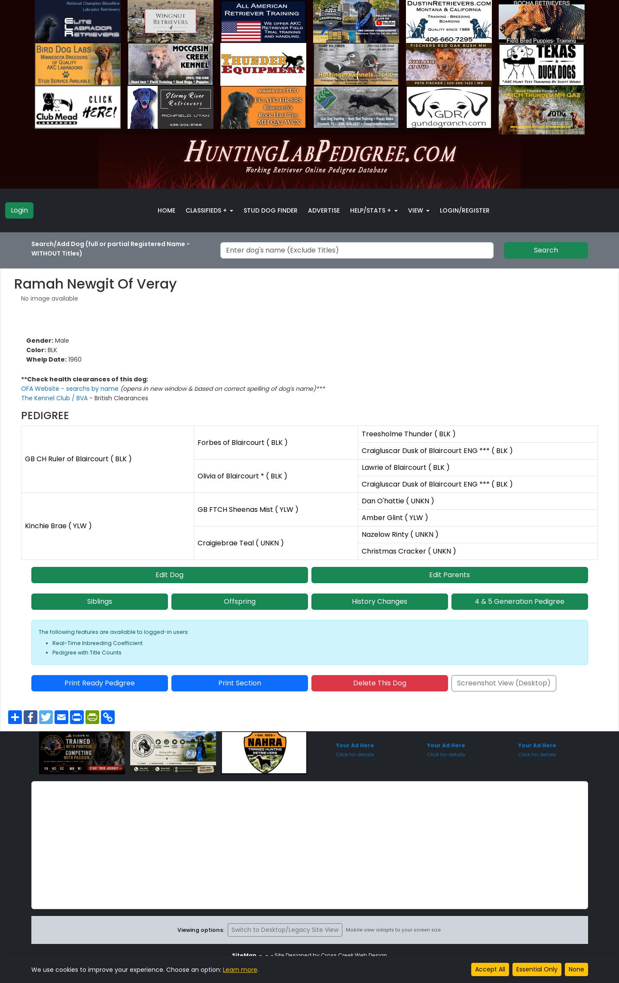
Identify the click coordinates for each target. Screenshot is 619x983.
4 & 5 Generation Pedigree (519, 601)
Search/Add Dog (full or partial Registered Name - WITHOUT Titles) (110, 249)
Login (19, 210)
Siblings (99, 601)
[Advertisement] (309, 845)
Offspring (240, 601)
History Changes (379, 601)
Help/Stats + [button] (371, 210)
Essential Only (537, 969)
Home (166, 210)
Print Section (239, 683)
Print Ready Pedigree (99, 683)
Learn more (240, 969)
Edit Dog (169, 575)
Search (546, 250)
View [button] (416, 210)
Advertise (324, 210)
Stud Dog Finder (271, 210)
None (576, 969)
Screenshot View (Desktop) (504, 683)
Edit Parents (449, 575)
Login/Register (465, 210)
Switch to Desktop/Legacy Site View (285, 929)
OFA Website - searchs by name (70, 388)
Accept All (490, 969)
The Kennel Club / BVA (55, 398)
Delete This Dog (379, 683)
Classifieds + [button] (207, 210)
